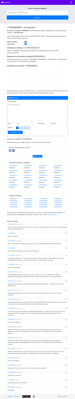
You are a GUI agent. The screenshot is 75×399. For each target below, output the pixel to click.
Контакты (17, 396)
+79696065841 (13, 185)
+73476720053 (11, 387)
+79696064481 (28, 185)
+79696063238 (43, 198)
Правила (10, 396)
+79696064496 (43, 185)
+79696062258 (58, 170)
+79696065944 (43, 207)
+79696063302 (43, 203)
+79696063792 (13, 165)
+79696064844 (28, 180)
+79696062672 (58, 200)
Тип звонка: (41, 123)
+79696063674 (28, 203)
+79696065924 (28, 198)
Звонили (5, 2)
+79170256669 (11, 264)
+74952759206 (11, 358)
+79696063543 (13, 203)
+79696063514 (58, 198)
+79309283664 (11, 365)
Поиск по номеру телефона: (37, 8)
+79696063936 (58, 203)
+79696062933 (28, 200)
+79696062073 (28, 175)
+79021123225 (11, 248)
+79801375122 (11, 290)
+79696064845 (58, 180)
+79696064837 (13, 180)
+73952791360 (11, 240)
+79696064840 (43, 180)
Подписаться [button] (37, 156)
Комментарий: (12, 101)
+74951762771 (11, 272)
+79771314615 (11, 255)
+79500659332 (11, 319)
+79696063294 (28, 207)
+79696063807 (58, 205)
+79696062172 (13, 175)
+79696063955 (13, 198)
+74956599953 (11, 337)
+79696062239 (58, 165)
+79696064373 (58, 185)
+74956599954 (11, 326)
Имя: (9, 123)
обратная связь (52, 214)
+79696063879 (43, 205)
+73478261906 (11, 299)
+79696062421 (43, 165)
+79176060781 (11, 380)
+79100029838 (11, 372)
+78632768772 (11, 281)
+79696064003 (28, 165)
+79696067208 (13, 207)
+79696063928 (58, 207)
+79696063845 (43, 200)
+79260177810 (11, 348)
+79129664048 (11, 233)
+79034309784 (11, 224)
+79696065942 (13, 205)
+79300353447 (11, 308)
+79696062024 (13, 170)
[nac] (71, 2)
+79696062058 (43, 175)
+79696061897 (28, 170)
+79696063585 (13, 200)
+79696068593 (28, 205)
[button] (37, 17)
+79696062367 (43, 170)
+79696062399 (58, 175)
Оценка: (10, 127)
